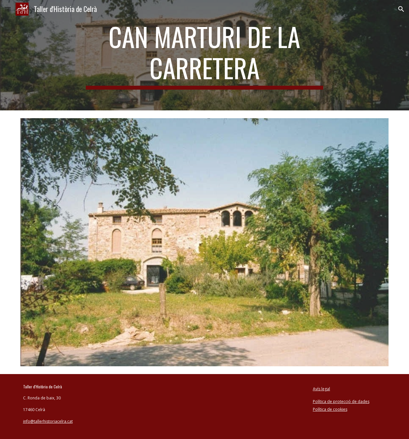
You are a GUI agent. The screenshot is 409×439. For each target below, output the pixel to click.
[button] (8, 9)
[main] (204, 55)
